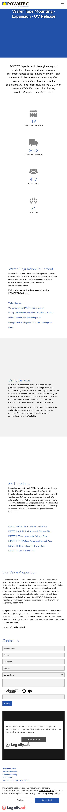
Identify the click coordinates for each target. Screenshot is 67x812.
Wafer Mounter (15, 303)
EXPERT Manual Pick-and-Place (21, 550)
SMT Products (19, 483)
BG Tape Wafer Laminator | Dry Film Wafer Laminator (30, 312)
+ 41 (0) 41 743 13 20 (19, 780)
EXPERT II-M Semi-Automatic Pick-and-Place (27, 526)
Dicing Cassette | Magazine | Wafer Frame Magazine (30, 322)
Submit (7, 703)
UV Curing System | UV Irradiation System (26, 308)
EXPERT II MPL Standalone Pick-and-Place (26, 546)
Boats (10, 327)
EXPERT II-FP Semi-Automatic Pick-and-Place (27, 536)
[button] (24, 691)
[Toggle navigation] (62, 4)
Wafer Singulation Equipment (30, 269)
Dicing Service (19, 380)
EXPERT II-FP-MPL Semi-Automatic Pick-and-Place (30, 541)
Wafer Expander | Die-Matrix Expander (24, 317)
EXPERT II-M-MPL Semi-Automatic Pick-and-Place (30, 531)
